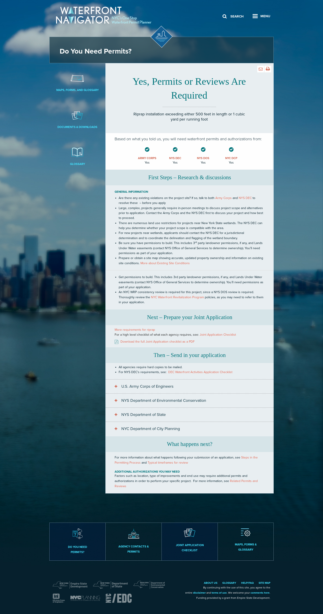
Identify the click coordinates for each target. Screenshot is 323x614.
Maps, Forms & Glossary (246, 539)
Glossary (77, 156)
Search (237, 16)
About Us (210, 582)
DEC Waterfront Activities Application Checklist (200, 372)
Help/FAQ (247, 582)
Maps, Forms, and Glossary (77, 82)
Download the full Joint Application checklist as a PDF (157, 342)
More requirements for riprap (135, 330)
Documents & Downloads (77, 119)
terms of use (219, 592)
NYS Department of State (143, 414)
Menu (265, 16)
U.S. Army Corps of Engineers (147, 386)
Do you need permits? (77, 541)
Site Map (264, 582)
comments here (260, 592)
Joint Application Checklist (218, 335)
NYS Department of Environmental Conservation (163, 400)
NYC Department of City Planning (150, 428)
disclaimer (199, 592)
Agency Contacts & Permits (133, 540)
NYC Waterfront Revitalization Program (177, 297)
